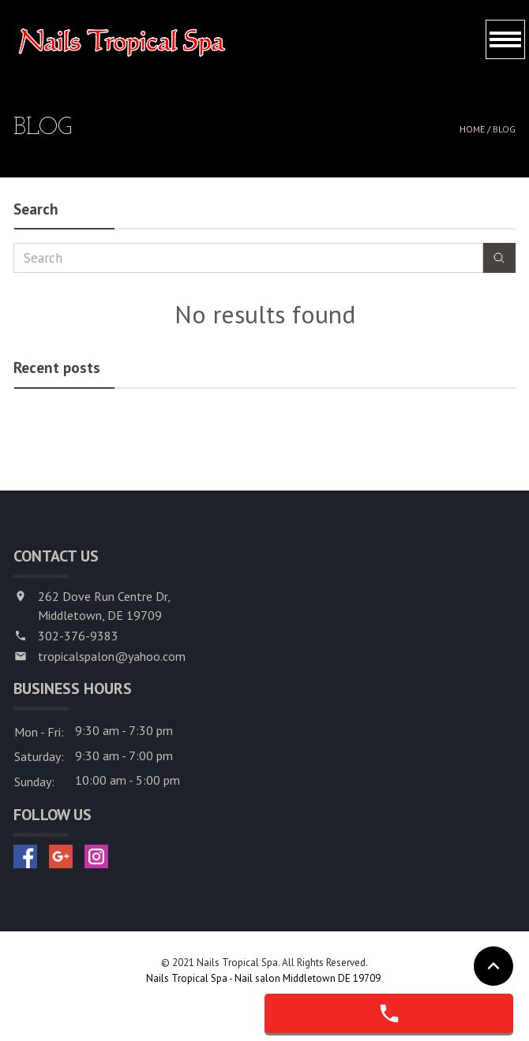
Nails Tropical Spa (187, 978)
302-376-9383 (78, 636)
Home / (476, 129)
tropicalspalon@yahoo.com (112, 656)
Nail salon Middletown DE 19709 (308, 978)
